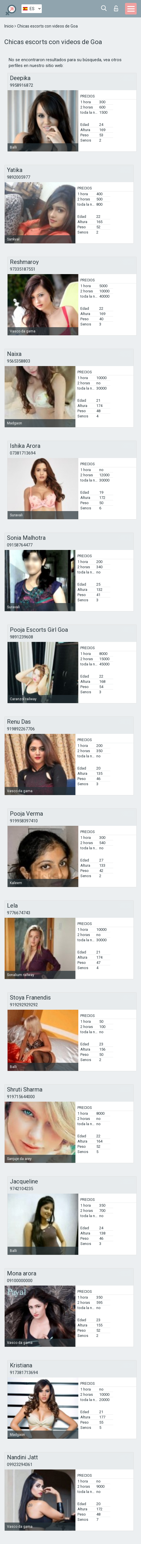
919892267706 (21, 729)
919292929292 (24, 1004)
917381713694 (24, 1372)
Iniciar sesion (116, 8)
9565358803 (18, 361)
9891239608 (21, 637)
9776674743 (18, 912)
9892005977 (18, 177)
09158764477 (19, 545)
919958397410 (24, 820)
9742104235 (21, 1188)
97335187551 (22, 269)
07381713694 (22, 453)
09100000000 (19, 1280)
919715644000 (21, 1096)
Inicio (9, 26)
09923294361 (19, 1464)
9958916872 (21, 85)
